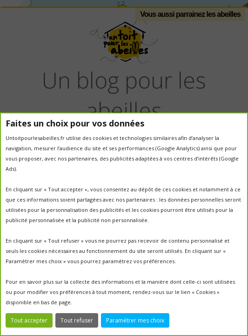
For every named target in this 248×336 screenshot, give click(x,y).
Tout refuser (76, 320)
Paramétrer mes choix (135, 320)
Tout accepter (29, 320)
